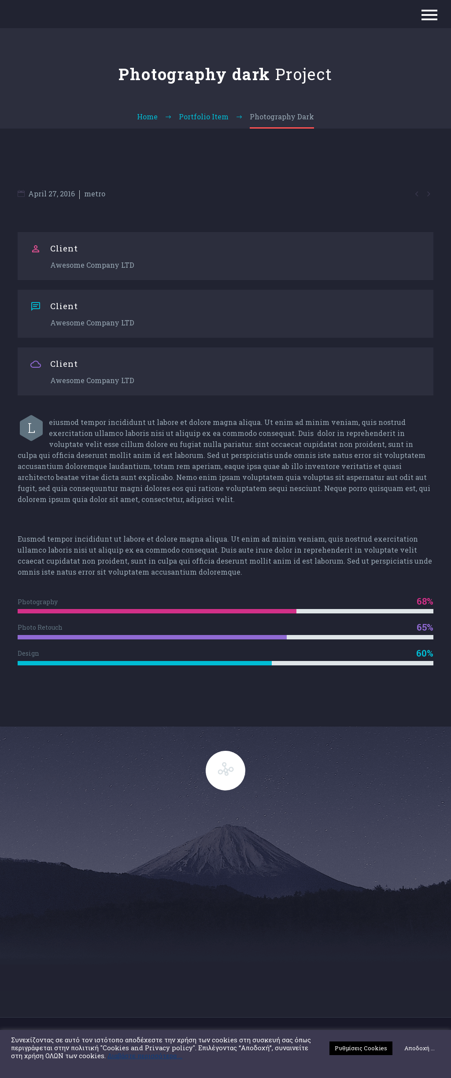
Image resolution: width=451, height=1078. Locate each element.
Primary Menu (429, 15)
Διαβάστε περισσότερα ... (144, 1056)
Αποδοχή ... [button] (419, 1048)
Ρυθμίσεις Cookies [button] (361, 1048)
